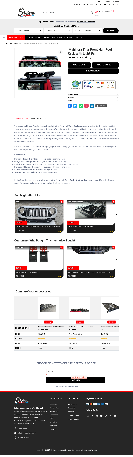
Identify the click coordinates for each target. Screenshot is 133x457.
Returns (71, 413)
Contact (53, 431)
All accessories (42, 37)
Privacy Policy (55, 410)
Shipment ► (73, 101)
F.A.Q (81, 37)
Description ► (74, 94)
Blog (53, 37)
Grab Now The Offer (88, 21)
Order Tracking (73, 421)
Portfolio (61, 37)
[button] (12, 37)
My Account (72, 406)
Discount (71, 410)
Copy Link (101, 106)
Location (53, 424)
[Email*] (70, 374)
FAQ (51, 420)
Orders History (73, 417)
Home (31, 37)
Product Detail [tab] (38, 119)
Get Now (70, 382)
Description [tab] (22, 119)
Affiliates (53, 427)
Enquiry (49, 323)
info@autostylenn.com (27, 435)
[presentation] (14, 218)
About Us (53, 406)
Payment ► (72, 98)
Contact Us (72, 37)
